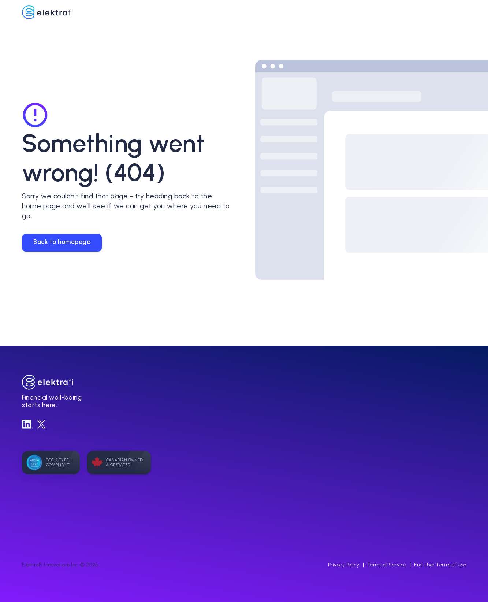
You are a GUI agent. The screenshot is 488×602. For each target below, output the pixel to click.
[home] (240, 12)
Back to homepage (61, 241)
